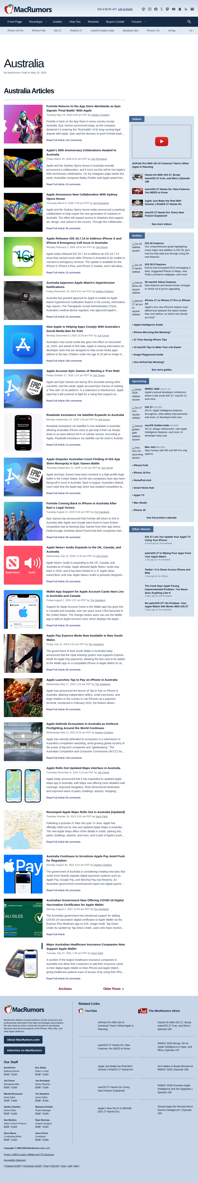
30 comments (72, 228)
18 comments (72, 581)
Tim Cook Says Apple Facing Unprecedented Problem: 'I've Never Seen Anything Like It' (166, 580)
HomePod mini (142, 471)
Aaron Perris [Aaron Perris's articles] (41, 1132)
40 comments (72, 709)
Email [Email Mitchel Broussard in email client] (6, 1099)
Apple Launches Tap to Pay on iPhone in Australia (85, 680)
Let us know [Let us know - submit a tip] (125, 9)
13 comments (72, 449)
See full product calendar (162, 508)
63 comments (72, 978)
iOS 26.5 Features (155, 264)
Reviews (93, 21)
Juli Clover (102, 247)
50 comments (72, 802)
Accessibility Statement (15, 1160)
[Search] (190, 21)
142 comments (73, 140)
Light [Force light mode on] (69, 1166)
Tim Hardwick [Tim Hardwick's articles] (42, 1093)
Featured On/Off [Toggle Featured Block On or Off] (12, 1166)
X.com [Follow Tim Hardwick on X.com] (46, 1099)
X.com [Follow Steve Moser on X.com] (14, 1138)
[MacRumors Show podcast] (143, 9)
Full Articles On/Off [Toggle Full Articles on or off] (32, 1166)
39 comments (72, 890)
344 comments (73, 405)
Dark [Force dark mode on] (76, 1166)
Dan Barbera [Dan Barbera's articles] (10, 1119)
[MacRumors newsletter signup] (192, 9)
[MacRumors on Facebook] (156, 9)
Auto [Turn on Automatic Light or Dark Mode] (63, 1166)
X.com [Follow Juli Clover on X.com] (14, 1086)
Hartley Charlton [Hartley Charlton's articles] (12, 1106)
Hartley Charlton (100, 114)
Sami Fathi (102, 820)
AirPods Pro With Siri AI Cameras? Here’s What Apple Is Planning (116, 1025)
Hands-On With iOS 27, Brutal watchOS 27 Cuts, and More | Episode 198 (167, 178)
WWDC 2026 (152, 386)
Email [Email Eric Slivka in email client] (38, 1073)
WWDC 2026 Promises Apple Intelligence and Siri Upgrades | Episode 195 (175, 1088)
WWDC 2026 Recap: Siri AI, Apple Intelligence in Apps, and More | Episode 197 (175, 1046)
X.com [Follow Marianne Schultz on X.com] (46, 1112)
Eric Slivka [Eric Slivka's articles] (40, 1066)
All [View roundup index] (191, 30)
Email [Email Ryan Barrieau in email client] (38, 1125)
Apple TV (139, 486)
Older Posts (114, 989)
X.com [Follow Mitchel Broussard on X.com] (14, 1099)
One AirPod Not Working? (149, 360)
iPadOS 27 (76, 30)
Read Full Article (55, 140)
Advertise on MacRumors (24, 1049)
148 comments (73, 757)
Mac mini (150, 440)
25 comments (72, 316)
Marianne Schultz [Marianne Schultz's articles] (44, 1106)
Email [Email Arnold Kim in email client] (6, 1073)
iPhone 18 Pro (15, 30)
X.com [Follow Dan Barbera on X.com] (14, 1125)
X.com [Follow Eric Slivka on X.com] (46, 1073)
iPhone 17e (153, 30)
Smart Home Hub (144, 478)
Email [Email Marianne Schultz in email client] (38, 1112)
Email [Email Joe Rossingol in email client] (38, 1086)
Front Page (15, 21)
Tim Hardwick (101, 512)
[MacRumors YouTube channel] (174, 9)
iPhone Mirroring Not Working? (152, 330)
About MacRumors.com (23, 1038)
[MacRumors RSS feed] (186, 9)
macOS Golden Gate (102, 30)
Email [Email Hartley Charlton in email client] (6, 1112)
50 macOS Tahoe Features (160, 282)
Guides (57, 21)
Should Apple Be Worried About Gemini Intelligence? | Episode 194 (175, 1109)
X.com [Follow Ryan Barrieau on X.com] (46, 1125)
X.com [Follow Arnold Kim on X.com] (14, 1073)
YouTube (91, 1010)
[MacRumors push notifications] (180, 9)
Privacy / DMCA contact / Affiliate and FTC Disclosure (29, 1154)
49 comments (72, 669)
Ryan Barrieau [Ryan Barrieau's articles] (42, 1119)
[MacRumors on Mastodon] (167, 9)
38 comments (72, 537)
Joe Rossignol (99, 158)
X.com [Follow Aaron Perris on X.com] (46, 1138)
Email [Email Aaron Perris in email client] (38, 1138)
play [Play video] (161, 141)
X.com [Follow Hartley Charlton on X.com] (14, 1112)
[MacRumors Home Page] (28, 9)
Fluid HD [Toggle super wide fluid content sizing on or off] (54, 1166)
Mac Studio (140, 493)
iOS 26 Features (154, 243)
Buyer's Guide (115, 21)
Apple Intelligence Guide (148, 322)
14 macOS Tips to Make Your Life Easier (157, 345)
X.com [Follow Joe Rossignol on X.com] (46, 1086)
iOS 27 (58, 30)
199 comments (73, 360)
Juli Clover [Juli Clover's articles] (9, 1080)
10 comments (72, 184)
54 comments (72, 493)
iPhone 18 (139, 501)
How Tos (74, 21)
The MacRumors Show (164, 1010)
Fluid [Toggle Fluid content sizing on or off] (46, 1166)
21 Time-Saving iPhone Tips (150, 337)
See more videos (162, 224)
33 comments (72, 625)
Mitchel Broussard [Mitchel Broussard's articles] (13, 1093)
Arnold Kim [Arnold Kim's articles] (9, 1066)
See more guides (162, 367)
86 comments (72, 846)
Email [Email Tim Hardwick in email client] (38, 1099)
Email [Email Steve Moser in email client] (6, 1138)
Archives (65, 988)
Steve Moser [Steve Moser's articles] (10, 1132)
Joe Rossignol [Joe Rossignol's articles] (42, 1080)
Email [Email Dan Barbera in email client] (6, 1125)
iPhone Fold (38, 30)
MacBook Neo (130, 30)
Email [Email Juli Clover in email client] (6, 1086)
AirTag (171, 30)
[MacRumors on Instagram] (150, 9)
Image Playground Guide (148, 352)
